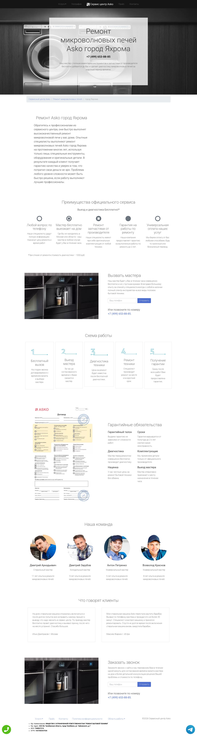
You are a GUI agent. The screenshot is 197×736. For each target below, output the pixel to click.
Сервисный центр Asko (39, 99)
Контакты (134, 4)
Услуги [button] (61, 4)
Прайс (121, 4)
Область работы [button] (115, 719)
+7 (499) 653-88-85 (98, 56)
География (76, 4)
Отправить (144, 300)
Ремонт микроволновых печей (67, 99)
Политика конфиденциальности (87, 719)
